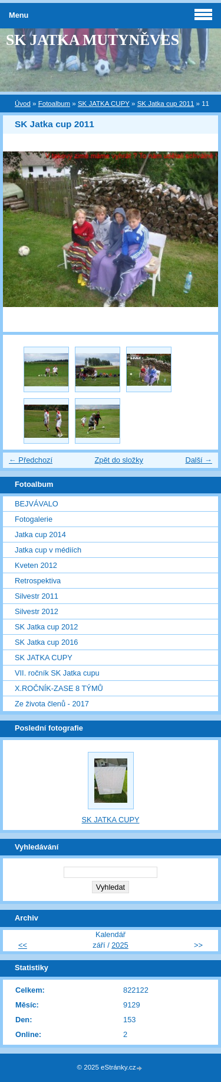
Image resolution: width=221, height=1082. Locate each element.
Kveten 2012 (36, 565)
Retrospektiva (38, 580)
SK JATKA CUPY (104, 103)
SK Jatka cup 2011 (165, 103)
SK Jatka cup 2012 (46, 626)
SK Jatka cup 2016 (46, 642)
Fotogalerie (33, 519)
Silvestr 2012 (36, 611)
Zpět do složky (118, 460)
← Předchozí (30, 460)
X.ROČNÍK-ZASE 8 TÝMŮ (59, 688)
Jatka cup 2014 (40, 534)
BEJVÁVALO (36, 503)
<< (22, 945)
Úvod (23, 103)
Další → (198, 460)
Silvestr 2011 (36, 596)
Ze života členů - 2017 (52, 703)
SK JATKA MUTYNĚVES (92, 40)
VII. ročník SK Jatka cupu (57, 672)
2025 (119, 945)
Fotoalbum (54, 103)
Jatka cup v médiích (48, 549)
